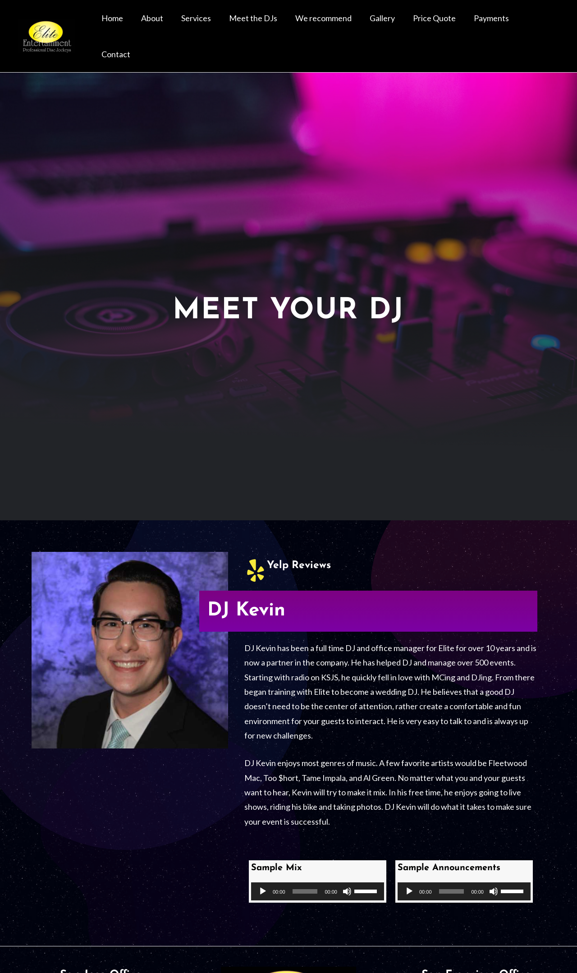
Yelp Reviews (300, 542)
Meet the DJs (287, 25)
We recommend (350, 25)
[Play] (262, 868)
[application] (317, 869)
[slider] (305, 869)
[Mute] (347, 868)
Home (168, 25)
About (200, 25)
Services (237, 25)
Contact (539, 25)
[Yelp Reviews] (255, 547)
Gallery (401, 25)
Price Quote (446, 25)
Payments (496, 25)
